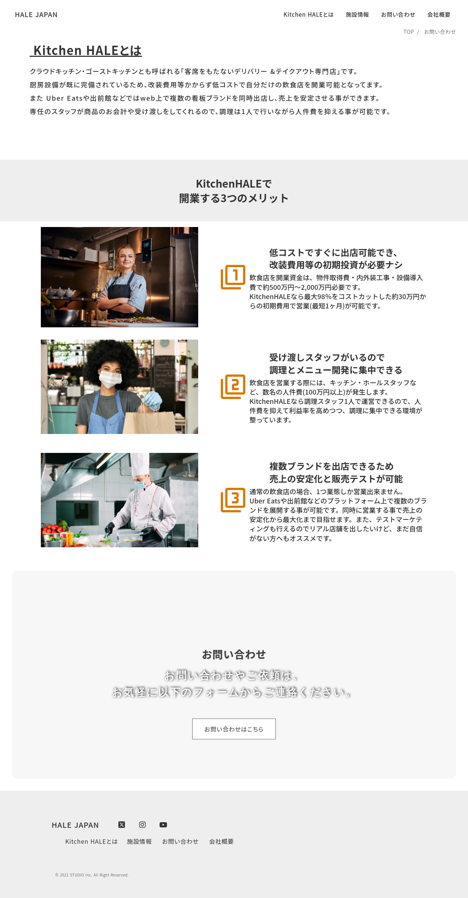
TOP (408, 31)
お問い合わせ (439, 31)
